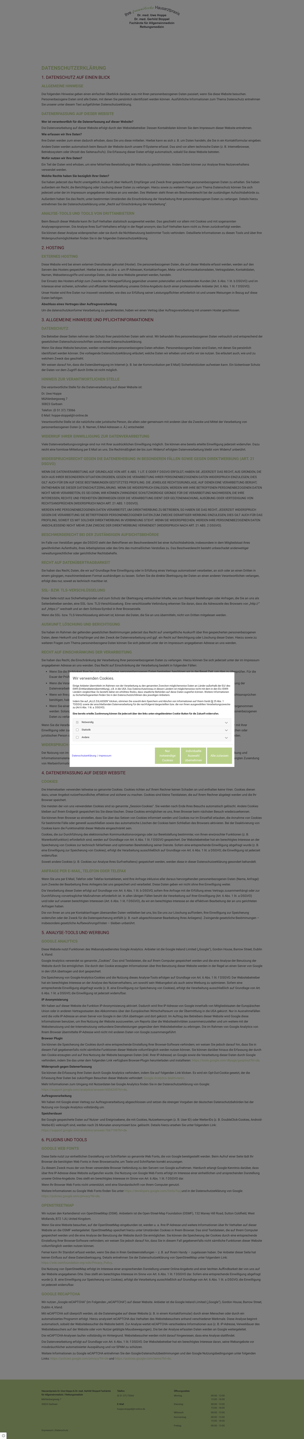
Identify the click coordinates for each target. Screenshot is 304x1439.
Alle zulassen (214, 755)
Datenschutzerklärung (84, 755)
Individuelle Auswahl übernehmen (177, 755)
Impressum (105, 755)
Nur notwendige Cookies (140, 755)
